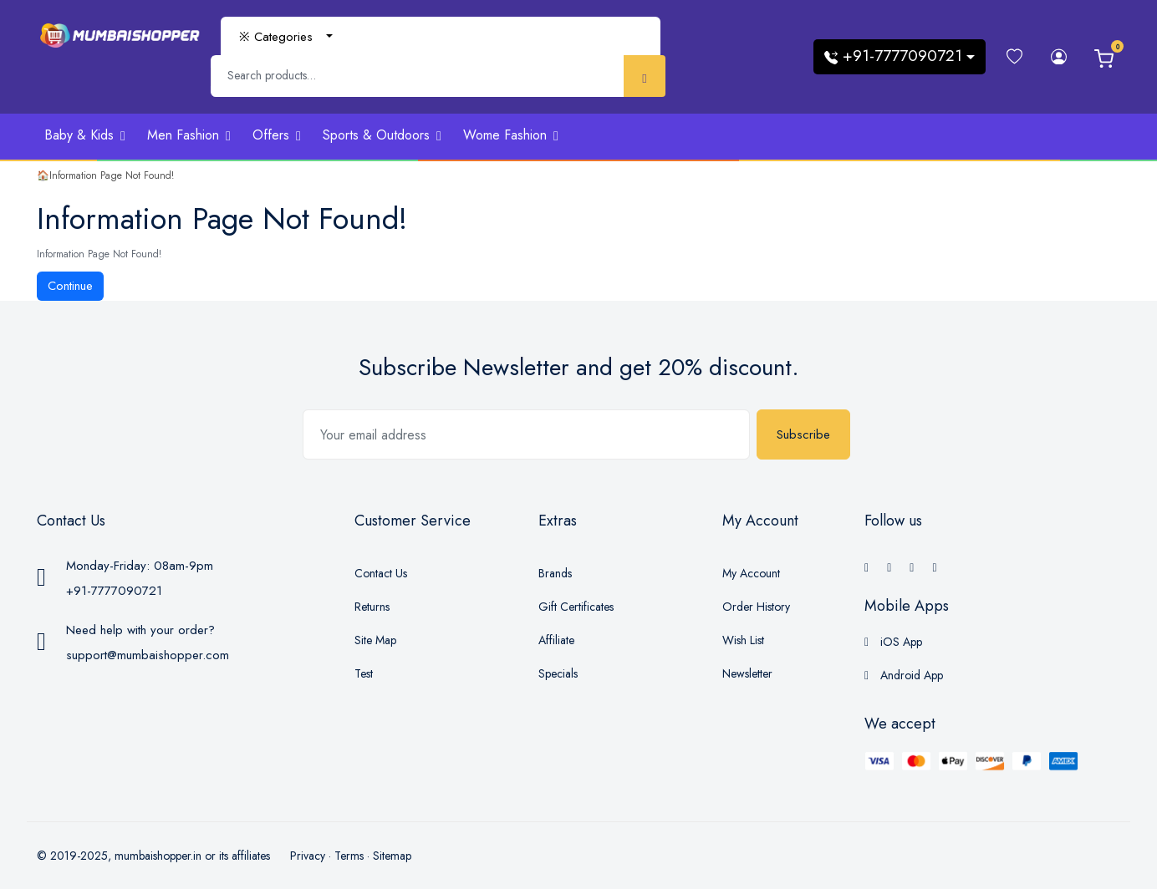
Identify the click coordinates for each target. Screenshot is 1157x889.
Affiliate (556, 640)
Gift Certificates (576, 606)
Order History (756, 606)
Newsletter (747, 673)
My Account (751, 573)
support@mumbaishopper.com (147, 655)
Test (363, 673)
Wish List (743, 640)
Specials (558, 673)
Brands (555, 573)
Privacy (307, 855)
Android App (903, 675)
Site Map (375, 640)
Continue (70, 286)
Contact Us (380, 573)
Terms (349, 855)
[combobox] (286, 37)
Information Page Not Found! (111, 175)
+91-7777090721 (114, 591)
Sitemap (392, 855)
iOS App (893, 641)
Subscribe (803, 434)
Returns (372, 606)
